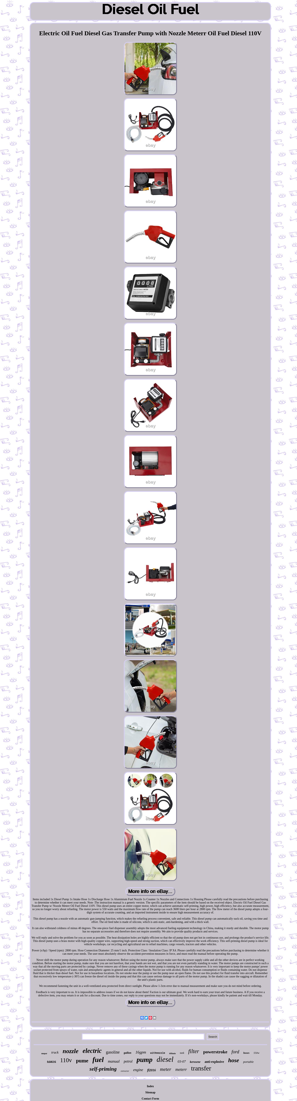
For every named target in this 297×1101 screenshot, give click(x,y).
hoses (246, 1052)
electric (92, 1050)
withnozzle (157, 1053)
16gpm (141, 1052)
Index (150, 1086)
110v (66, 1060)
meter (165, 1069)
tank (182, 1052)
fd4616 (51, 1061)
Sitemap (150, 1092)
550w (256, 1052)
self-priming (103, 1069)
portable (248, 1061)
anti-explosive (214, 1061)
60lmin (172, 1053)
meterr (181, 1069)
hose (233, 1060)
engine (138, 1070)
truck (55, 1052)
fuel (98, 1059)
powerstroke (215, 1051)
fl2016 (151, 1070)
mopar (44, 1053)
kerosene (195, 1061)
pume (82, 1060)
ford (235, 1051)
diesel (165, 1059)
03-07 (182, 1061)
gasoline (113, 1052)
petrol (128, 1061)
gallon (127, 1052)
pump (144, 1059)
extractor (125, 1071)
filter (193, 1051)
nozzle (71, 1051)
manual (114, 1061)
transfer (201, 1068)
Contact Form (150, 1098)
